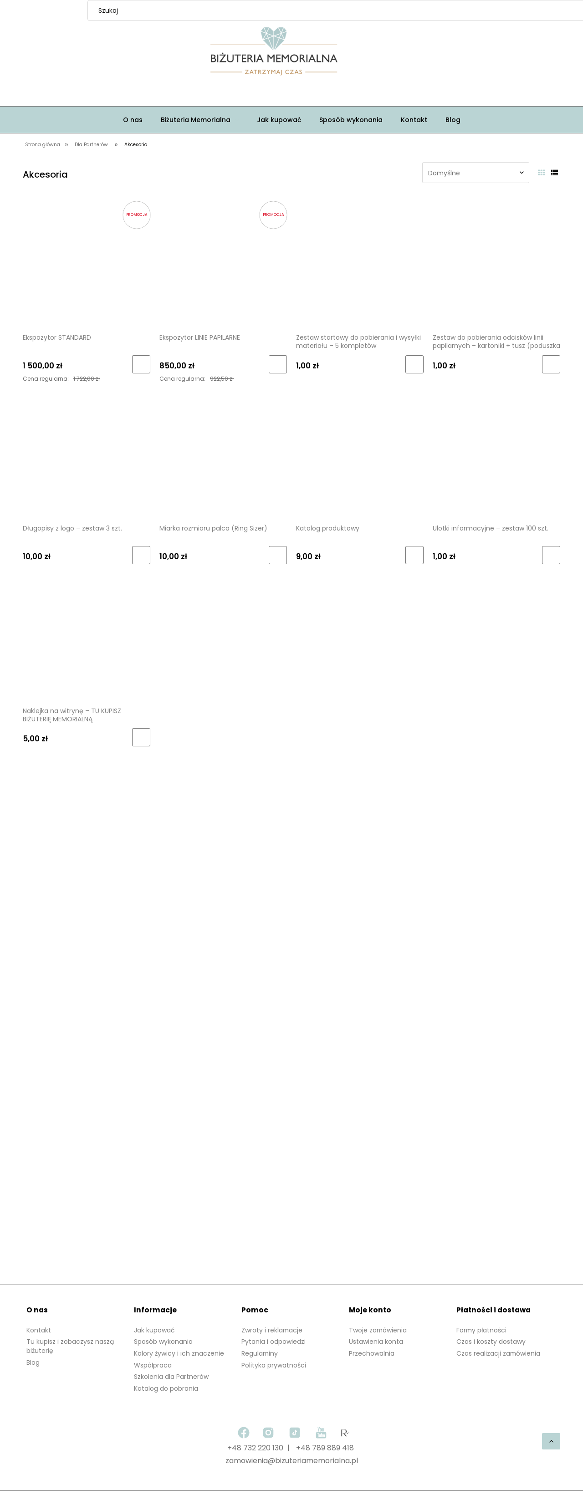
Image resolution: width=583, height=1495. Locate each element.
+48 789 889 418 (325, 1448)
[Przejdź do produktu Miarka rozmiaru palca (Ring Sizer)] (223, 453)
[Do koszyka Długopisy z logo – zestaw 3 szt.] (141, 555)
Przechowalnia (371, 1353)
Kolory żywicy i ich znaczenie (179, 1353)
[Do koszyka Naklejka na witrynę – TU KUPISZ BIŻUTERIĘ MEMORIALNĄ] (141, 737)
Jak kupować (154, 1330)
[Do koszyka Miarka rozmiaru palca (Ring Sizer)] (278, 555)
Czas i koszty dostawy (491, 1341)
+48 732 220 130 (255, 1448)
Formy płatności (482, 1330)
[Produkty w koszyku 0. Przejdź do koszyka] (391, 53)
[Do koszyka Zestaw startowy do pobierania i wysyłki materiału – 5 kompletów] (414, 364)
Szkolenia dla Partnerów (171, 1376)
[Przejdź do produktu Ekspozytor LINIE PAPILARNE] (223, 263)
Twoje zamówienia (378, 1330)
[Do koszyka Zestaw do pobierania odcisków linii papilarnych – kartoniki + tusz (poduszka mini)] (551, 364)
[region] (291, 1029)
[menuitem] (133, 120)
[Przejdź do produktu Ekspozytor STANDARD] (86, 263)
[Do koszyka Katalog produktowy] (414, 555)
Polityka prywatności (273, 1365)
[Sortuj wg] (475, 172)
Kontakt (38, 1330)
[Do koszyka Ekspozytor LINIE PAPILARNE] (278, 364)
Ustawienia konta (376, 1341)
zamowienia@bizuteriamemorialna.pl (291, 1460)
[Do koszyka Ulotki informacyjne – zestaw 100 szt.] (551, 555)
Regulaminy (260, 1353)
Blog (33, 1362)
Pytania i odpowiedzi (273, 1341)
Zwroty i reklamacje (272, 1330)
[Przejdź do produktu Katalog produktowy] (360, 453)
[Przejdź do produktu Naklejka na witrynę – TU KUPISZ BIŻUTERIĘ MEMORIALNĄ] (86, 636)
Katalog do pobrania (166, 1388)
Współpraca (153, 1365)
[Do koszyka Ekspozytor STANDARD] (141, 364)
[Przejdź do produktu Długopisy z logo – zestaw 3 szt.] (86, 453)
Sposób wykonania (163, 1341)
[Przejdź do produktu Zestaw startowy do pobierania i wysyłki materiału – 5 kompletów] (360, 263)
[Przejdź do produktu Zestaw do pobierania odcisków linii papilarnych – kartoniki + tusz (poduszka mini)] (496, 263)
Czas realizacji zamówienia (498, 1353)
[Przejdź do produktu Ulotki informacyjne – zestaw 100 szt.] (496, 453)
